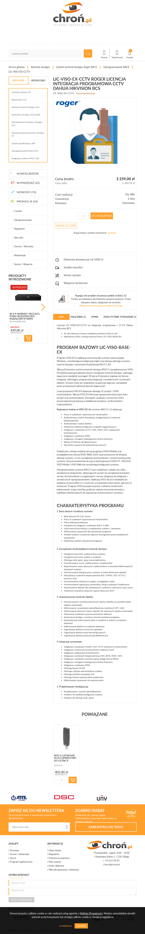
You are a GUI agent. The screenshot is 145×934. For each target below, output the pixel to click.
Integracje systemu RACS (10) (25, 158)
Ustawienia (65, 926)
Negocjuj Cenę (66, 225)
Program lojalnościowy (21, 861)
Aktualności (46, 39)
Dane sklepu (55, 850)
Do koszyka (102, 216)
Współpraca (98, 39)
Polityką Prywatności (91, 913)
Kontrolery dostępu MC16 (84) (26, 114)
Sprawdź (112, 232)
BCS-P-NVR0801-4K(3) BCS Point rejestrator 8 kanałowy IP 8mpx (24, 316)
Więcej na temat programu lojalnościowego (100, 305)
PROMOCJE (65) (27, 201)
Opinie (59, 39)
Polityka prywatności (59, 858)
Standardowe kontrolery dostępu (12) (27, 123)
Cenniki (18, 211)
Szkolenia (71, 39)
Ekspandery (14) (19, 99)
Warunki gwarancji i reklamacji (64, 869)
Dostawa (14, 850)
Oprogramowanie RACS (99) (25, 150)
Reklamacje (20, 255)
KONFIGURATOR (28, 173)
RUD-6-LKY (112, 333)
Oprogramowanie (23, 220)
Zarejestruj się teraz (106, 827)
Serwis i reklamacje (19, 854)
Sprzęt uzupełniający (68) (23, 143)
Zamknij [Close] (81, 926)
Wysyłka (18, 237)
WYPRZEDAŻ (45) (28, 182)
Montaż (83, 39)
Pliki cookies (55, 861)
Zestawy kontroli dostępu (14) (25, 107)
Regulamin (19, 228)
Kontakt (112, 39)
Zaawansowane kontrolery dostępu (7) (28, 134)
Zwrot (13, 858)
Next (43, 307)
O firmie (32, 39)
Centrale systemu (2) (21, 92)
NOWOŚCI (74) (26, 192)
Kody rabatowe (56, 865)
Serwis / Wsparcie (23, 264)
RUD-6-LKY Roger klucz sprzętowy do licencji (65, 758)
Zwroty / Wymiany (23, 246)
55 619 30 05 (63, 30)
